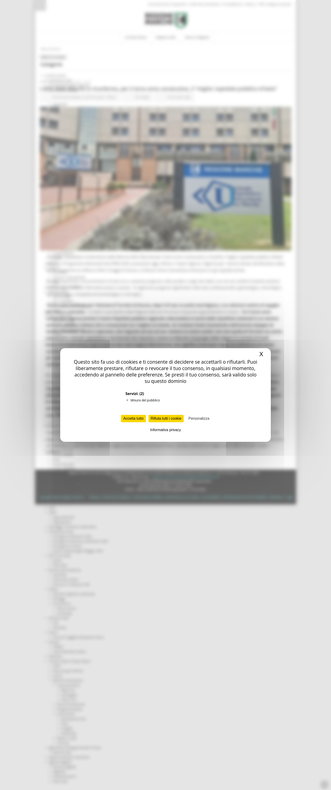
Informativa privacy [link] (165, 430)
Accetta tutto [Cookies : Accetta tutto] (133, 418)
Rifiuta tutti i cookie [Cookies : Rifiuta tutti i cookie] (166, 418)
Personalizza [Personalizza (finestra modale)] (199, 418)
